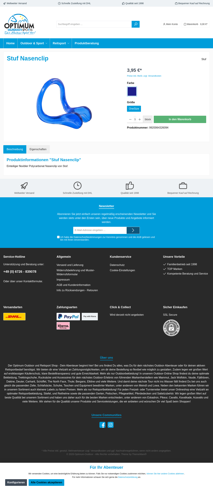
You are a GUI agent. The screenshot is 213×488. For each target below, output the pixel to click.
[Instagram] (110, 425)
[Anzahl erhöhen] (139, 119)
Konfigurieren (16, 482)
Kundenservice (120, 256)
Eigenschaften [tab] (38, 149)
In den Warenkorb (180, 119)
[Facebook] (102, 425)
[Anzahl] (135, 119)
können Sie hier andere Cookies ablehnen (165, 474)
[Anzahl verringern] (130, 119)
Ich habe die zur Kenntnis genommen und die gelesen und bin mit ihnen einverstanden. (107, 238)
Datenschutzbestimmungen (88, 237)
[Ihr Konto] (170, 24)
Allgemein (64, 256)
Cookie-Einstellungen (122, 270)
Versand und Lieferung (70, 265)
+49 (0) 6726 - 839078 (19, 271)
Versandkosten (98, 450)
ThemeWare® (139, 454)
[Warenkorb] (196, 24)
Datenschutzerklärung (128, 477)
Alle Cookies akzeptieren (46, 482)
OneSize (134, 108)
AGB (138, 237)
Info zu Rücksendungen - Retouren (77, 290)
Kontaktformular (32, 281)
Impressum (63, 279)
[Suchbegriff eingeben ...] (94, 24)
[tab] (14, 149)
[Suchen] (136, 24)
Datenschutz (117, 265)
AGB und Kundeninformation (74, 285)
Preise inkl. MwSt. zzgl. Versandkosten (144, 76)
